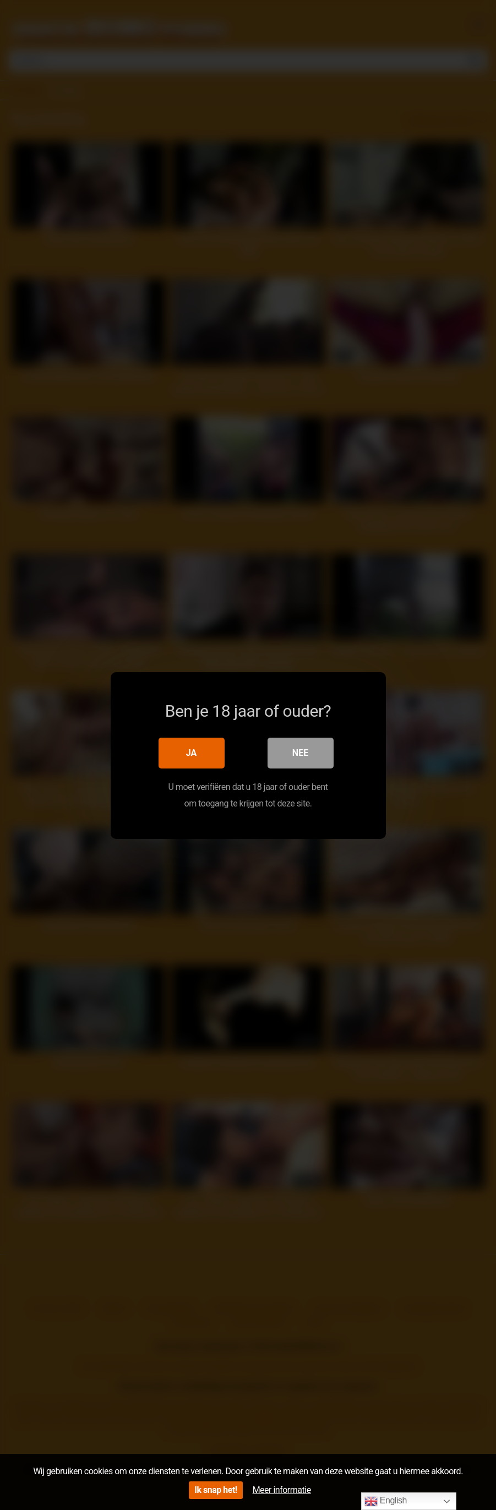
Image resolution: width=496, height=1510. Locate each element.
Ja (191, 752)
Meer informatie (282, 1490)
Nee (300, 752)
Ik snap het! (215, 1490)
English (385, 1501)
